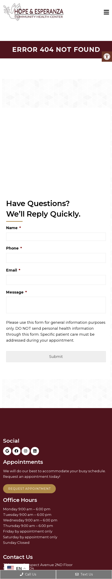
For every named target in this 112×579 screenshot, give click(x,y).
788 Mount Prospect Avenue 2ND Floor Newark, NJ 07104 (38, 566)
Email (13, 270)
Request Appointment (29, 489)
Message (16, 292)
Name (13, 228)
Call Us (28, 574)
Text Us (84, 574)
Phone (14, 248)
